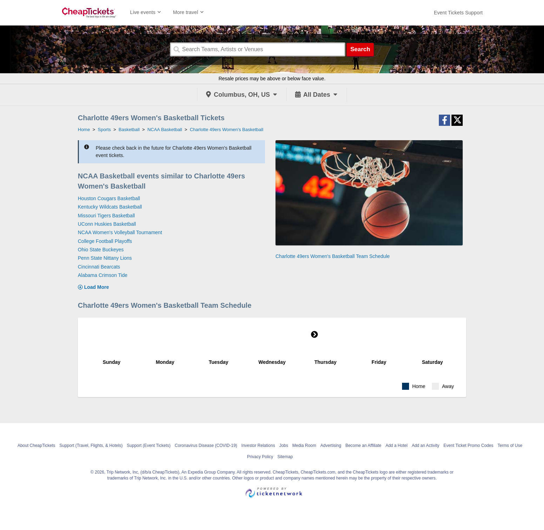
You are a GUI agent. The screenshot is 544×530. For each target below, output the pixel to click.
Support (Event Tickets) (149, 445)
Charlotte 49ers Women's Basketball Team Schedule (333, 256)
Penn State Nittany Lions (105, 258)
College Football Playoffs (105, 241)
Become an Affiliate (363, 445)
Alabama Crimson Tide (103, 275)
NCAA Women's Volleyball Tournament (120, 232)
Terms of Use (509, 445)
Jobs (283, 445)
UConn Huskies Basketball (107, 224)
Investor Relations (258, 445)
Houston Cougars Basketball (109, 198)
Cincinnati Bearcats (99, 267)
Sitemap (285, 456)
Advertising (330, 445)
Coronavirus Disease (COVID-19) (206, 445)
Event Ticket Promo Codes (468, 445)
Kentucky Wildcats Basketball (110, 207)
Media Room (304, 445)
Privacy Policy (260, 456)
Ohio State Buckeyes (101, 249)
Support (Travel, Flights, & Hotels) (91, 445)
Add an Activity (426, 445)
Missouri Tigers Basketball (106, 215)
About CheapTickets (36, 445)
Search (360, 49)
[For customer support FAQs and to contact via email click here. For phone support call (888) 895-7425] (458, 12)
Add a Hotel (397, 445)
